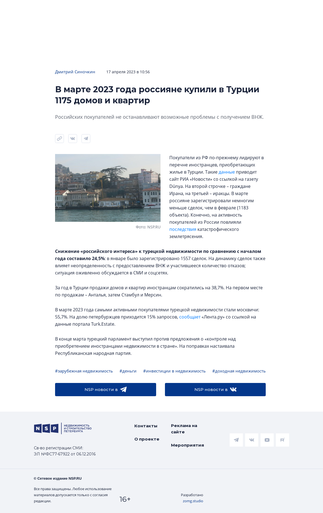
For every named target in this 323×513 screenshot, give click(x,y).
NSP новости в (106, 389)
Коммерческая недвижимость (250, 8)
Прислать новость (122, 25)
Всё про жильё (182, 8)
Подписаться (76, 25)
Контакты (146, 425)
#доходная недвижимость (239, 371)
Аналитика (138, 8)
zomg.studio (193, 500)
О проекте (146, 439)
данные (227, 172)
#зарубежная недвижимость (84, 371)
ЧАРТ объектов (59, 8)
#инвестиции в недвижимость (174, 371)
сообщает (189, 317)
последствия (182, 229)
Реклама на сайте (184, 428)
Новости (17, 8)
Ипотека (102, 8)
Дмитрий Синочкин (75, 71)
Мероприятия (187, 445)
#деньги (128, 371)
